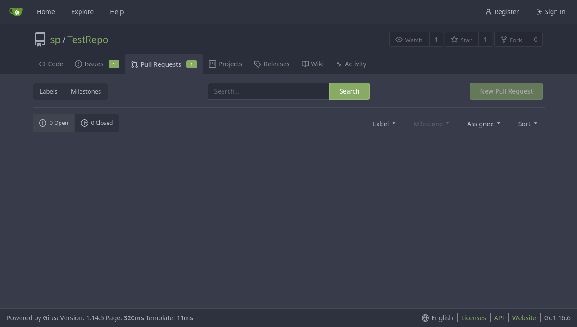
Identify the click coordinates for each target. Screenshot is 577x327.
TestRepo (87, 39)
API (499, 317)
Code (51, 63)
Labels (48, 91)
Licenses (474, 317)
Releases (271, 63)
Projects (225, 63)
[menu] (385, 123)
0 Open (53, 123)
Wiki (313, 63)
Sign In (551, 11)
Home (46, 11)
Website (524, 317)
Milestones (86, 91)
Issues (97, 63)
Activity (350, 63)
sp (55, 39)
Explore (82, 11)
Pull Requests (164, 64)
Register (502, 11)
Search (349, 91)
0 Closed (97, 123)
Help (117, 11)
